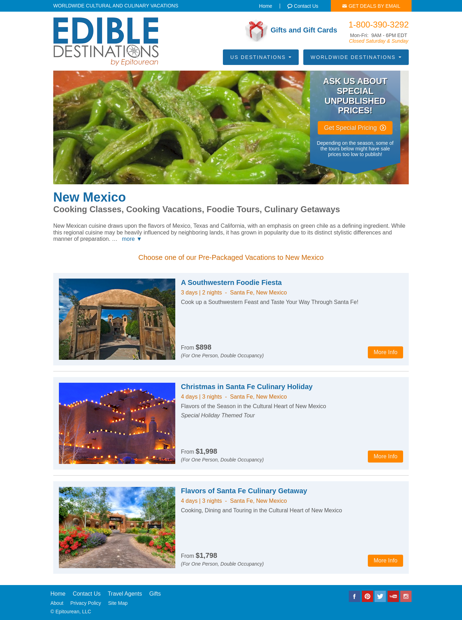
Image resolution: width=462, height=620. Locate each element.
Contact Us (87, 594)
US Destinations (260, 57)
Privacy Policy (85, 603)
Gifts (155, 594)
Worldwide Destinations (356, 57)
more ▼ (132, 239)
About (56, 603)
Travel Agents (125, 594)
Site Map (118, 603)
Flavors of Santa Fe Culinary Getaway (244, 491)
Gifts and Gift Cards (291, 30)
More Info (385, 352)
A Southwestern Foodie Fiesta (231, 282)
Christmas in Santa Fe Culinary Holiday (246, 387)
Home (58, 594)
